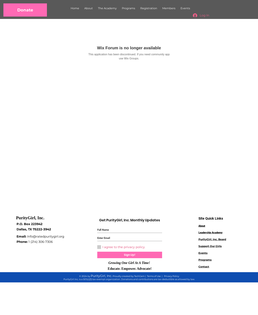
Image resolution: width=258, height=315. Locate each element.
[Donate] (25, 10)
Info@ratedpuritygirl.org (45, 236)
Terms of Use (154, 276)
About (201, 225)
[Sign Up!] (129, 255)
